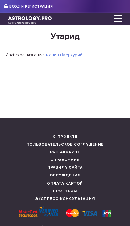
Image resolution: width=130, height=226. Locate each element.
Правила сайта (65, 167)
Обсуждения (65, 175)
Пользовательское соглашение (64, 144)
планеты (52, 54)
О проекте (65, 136)
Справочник (65, 160)
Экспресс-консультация (65, 198)
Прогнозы (65, 191)
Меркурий (72, 54)
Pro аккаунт (65, 152)
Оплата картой (65, 183)
